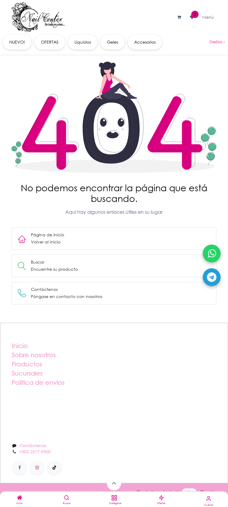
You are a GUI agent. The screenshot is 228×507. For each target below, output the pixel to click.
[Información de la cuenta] (208, 498)
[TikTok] (54, 467)
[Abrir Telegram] (212, 277)
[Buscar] (66, 498)
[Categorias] (114, 498)
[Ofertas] (161, 498)
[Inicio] (19, 498)
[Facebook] (19, 467)
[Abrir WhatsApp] (212, 253)
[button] (114, 483)
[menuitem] (17, 42)
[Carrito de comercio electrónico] (179, 17)
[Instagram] (37, 467)
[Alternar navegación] (208, 17)
